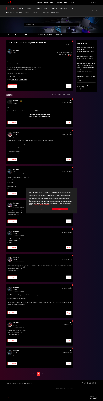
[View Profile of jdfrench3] (16, 132)
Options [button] (94, 34)
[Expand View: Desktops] (49, 8)
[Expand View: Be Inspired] (16, 8)
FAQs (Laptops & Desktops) (83, 58)
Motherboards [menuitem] (9, 12)
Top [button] (8, 397)
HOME (14, 383)
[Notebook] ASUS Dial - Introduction (85, 56)
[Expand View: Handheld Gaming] (68, 8)
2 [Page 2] (42, 374)
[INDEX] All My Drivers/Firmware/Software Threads (39, 114)
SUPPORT (72, 2)
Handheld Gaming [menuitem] (63, 8)
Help (92, 10)
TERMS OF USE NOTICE (60, 388)
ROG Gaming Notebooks (31, 34)
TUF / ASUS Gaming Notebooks (84, 51)
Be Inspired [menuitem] (12, 8)
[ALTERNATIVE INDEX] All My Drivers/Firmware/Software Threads (39, 116)
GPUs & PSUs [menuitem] (19, 12)
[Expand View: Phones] (75, 8)
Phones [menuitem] (72, 8)
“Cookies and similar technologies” (41, 204)
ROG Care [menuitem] (21, 8)
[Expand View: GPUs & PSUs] (23, 13)
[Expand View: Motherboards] (13, 13)
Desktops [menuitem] (46, 8)
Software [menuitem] (29, 8)
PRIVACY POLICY (69, 388)
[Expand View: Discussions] (41, 8)
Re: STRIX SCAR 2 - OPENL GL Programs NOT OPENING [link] (50, 34)
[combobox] (51, 24)
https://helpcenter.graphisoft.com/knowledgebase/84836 (25, 110)
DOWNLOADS (53, 2)
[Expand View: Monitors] (30, 13)
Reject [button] (42, 209)
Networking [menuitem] (45, 12)
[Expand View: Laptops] (56, 8)
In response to (19, 137)
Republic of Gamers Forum (12, 34)
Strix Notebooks (23, 79)
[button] (9, 86)
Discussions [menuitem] (37, 8)
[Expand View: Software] (32, 8)
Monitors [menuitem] (27, 12)
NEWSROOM (20, 383)
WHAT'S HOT (66, 2)
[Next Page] (48, 374)
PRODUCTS (39, 2)
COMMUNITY (59, 2)
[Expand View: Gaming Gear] (40, 13)
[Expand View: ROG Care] (24, 8)
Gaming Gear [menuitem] (36, 12)
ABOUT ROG (9, 383)
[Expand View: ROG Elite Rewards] (60, 13)
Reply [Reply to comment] (68, 122)
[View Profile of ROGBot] (70, 55)
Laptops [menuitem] (53, 8)
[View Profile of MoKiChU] (16, 101)
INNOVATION (46, 2)
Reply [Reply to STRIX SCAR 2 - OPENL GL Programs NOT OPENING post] (68, 86)
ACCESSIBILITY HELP (29, 383)
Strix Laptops (15, 79)
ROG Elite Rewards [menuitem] (55, 12)
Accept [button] (60, 209)
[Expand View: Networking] (49, 13)
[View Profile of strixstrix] (16, 50)
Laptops (22, 34)
